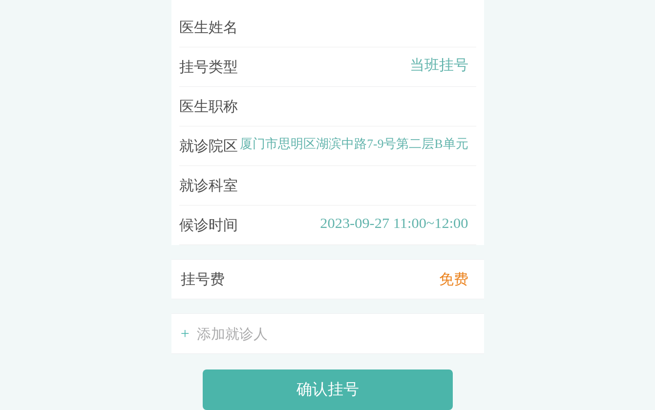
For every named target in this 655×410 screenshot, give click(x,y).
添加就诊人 (224, 333)
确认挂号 (327, 389)
